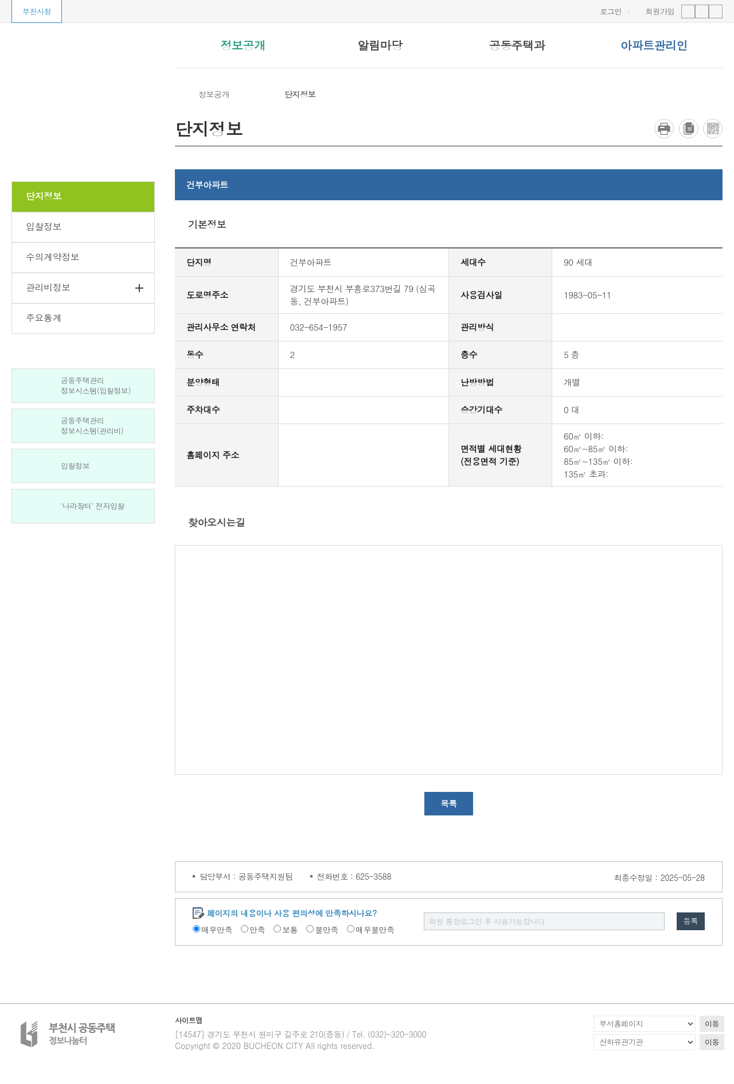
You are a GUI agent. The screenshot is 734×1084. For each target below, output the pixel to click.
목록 (449, 804)
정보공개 (242, 45)
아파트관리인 (654, 45)
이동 (712, 1025)
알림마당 (379, 45)
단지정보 (299, 94)
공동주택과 (517, 45)
